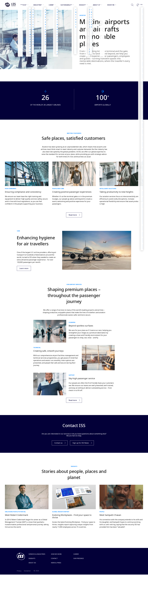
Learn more (22, 268)
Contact (54, 558)
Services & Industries (37, 554)
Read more (73, 215)
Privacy (19, 571)
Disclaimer (27, 571)
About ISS (32, 563)
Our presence (78, 558)
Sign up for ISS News (81, 443)
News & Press (56, 563)
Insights (32, 558)
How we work (56, 554)
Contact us (59, 443)
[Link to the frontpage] (10, 6)
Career (76, 554)
